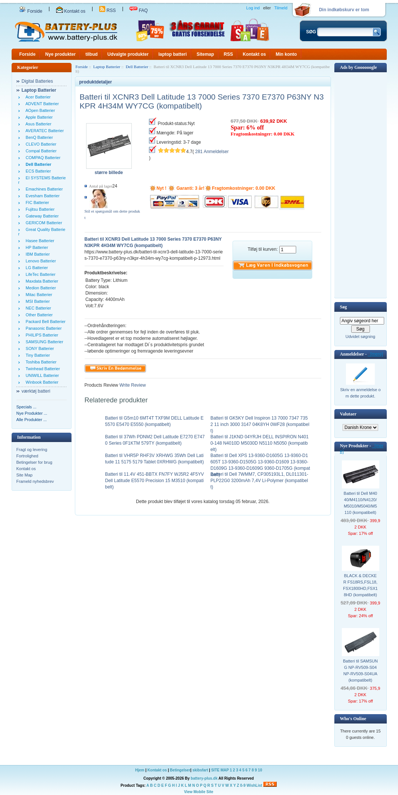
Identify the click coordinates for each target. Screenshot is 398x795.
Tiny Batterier (37, 355)
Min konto (286, 54)
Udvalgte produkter (128, 54)
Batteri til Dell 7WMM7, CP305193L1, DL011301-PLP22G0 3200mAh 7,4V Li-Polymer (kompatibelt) (259, 481)
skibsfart (200, 770)
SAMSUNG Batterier (43, 341)
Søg (343, 307)
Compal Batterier (40, 151)
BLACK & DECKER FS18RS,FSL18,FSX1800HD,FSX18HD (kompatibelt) (360, 585)
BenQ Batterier (38, 137)
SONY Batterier (39, 348)
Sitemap (205, 54)
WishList (254, 785)
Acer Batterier (37, 97)
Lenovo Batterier (40, 261)
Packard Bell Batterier (45, 321)
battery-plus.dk (204, 778)
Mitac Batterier (38, 294)
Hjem (139, 770)
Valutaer (348, 414)
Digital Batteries (37, 81)
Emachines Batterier (43, 189)
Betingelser (180, 770)
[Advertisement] (360, 184)
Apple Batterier (38, 117)
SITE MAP (220, 770)
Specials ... (26, 407)
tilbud (91, 54)
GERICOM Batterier (43, 222)
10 (260, 770)
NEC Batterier (37, 308)
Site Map (24, 475)
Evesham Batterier (42, 196)
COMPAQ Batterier (42, 157)
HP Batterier (36, 247)
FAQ (139, 10)
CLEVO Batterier (40, 144)
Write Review (132, 385)
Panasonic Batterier (43, 328)
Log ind (253, 8)
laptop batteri (172, 54)
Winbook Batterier (41, 382)
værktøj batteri (36, 391)
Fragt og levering (32, 449)
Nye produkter (60, 54)
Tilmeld (280, 8)
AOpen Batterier (39, 110)
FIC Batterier (36, 202)
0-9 (242, 785)
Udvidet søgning (361, 336)
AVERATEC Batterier (44, 130)
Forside (30, 11)
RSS (107, 10)
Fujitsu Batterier (39, 209)
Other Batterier (38, 315)
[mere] (375, 354)
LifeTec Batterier (40, 274)
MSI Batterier (37, 301)
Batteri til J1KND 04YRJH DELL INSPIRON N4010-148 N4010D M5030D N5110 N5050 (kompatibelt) (259, 443)
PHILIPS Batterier (41, 335)
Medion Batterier (40, 288)
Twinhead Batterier (42, 368)
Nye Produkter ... (32, 413)
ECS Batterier (37, 171)
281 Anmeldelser (211, 151)
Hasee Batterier (39, 240)
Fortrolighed (27, 456)
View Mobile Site (198, 792)
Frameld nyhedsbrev (35, 481)
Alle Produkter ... (31, 419)
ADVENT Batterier (41, 103)
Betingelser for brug (34, 462)
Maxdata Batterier (41, 281)
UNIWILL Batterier (41, 375)
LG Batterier (36, 267)
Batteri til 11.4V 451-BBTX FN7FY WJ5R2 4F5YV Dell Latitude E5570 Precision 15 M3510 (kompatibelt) (154, 481)
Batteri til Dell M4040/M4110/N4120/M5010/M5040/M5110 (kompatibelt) (360, 503)
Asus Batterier (38, 124)
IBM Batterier (37, 254)
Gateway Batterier (41, 216)
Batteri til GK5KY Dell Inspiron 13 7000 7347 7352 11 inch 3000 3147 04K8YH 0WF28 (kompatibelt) (259, 424)
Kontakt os (70, 11)
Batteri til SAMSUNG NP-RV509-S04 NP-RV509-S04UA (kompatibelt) (360, 670)
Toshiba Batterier (40, 362)
